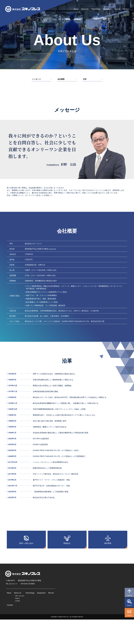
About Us (76, 9)
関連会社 (67, 545)
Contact (125, 9)
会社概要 (62, 79)
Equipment (103, 9)
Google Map (53, 250)
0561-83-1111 (14, 587)
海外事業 (107, 545)
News (67, 9)
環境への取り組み (26, 545)
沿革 (86, 79)
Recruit (115, 9)
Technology (89, 9)
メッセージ (36, 79)
